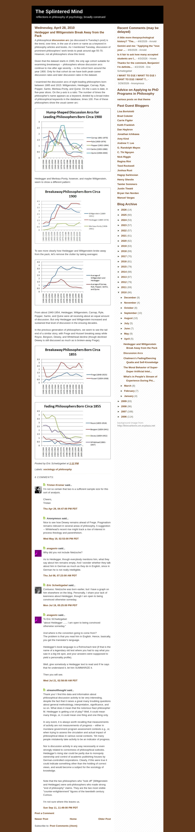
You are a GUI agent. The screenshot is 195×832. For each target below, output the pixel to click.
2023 (124, 225)
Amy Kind (123, 138)
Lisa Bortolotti (125, 111)
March (128, 385)
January (129, 396)
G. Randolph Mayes (128, 147)
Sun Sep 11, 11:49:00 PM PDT (60, 807)
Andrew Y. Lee (125, 143)
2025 (124, 214)
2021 (124, 235)
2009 (124, 401)
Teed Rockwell (125, 165)
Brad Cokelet (125, 116)
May (127, 333)
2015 (124, 266)
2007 (124, 411)
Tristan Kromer (55, 485)
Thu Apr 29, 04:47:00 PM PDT (60, 508)
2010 (124, 292)
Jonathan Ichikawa (128, 134)
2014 (124, 271)
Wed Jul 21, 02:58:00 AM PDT (60, 680)
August (128, 318)
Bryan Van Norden (128, 193)
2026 (124, 209)
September (131, 313)
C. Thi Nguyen (125, 152)
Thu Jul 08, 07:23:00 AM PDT (60, 575)
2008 (124, 406)
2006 (124, 416)
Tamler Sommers (127, 184)
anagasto (52, 548)
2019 (124, 246)
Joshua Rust (124, 170)
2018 (124, 251)
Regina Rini (124, 161)
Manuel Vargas (126, 197)
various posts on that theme (133, 99)
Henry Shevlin (125, 179)
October (129, 307)
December (130, 297)
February (129, 390)
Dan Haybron (125, 129)
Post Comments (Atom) (63, 825)
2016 (124, 261)
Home (73, 818)
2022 (124, 230)
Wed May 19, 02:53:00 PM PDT (61, 538)
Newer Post (41, 818)
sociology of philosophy (57, 469)
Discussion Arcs (133, 353)
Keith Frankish (125, 125)
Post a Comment (44, 813)
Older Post (104, 818)
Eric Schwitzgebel (57, 585)
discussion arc (60, 40)
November (130, 302)
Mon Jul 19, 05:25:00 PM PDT (60, 605)
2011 (124, 287)
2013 (124, 276)
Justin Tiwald (125, 188)
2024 (124, 220)
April (127, 338)
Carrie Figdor (125, 120)
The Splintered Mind (59, 11)
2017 (124, 256)
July (127, 323)
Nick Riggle (124, 156)
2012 (124, 282)
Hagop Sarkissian (127, 175)
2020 (124, 240)
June (127, 328)
